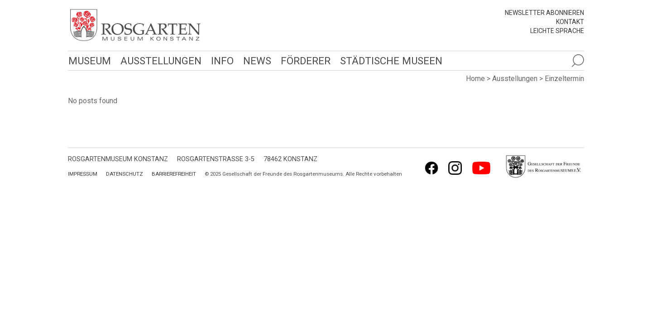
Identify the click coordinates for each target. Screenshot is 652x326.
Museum (89, 60)
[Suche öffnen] (577, 60)
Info (220, 60)
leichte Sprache (557, 30)
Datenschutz (124, 174)
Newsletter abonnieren (544, 12)
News (255, 60)
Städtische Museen (388, 60)
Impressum (82, 174)
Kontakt (570, 21)
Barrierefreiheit (174, 174)
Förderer (303, 60)
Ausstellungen (160, 60)
